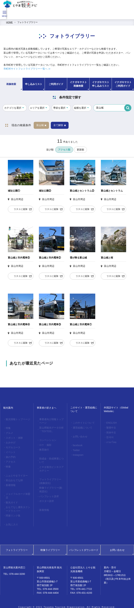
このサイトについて (83, 423)
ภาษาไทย (110, 441)
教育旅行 (43, 448)
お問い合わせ (79, 436)
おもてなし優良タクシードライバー (17, 504)
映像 (8, 464)
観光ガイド (11, 498)
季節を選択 (59, 107)
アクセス (10, 459)
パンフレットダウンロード (83, 544)
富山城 (41, 125)
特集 (8, 428)
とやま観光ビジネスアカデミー (50, 466)
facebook (77, 444)
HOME (9, 22)
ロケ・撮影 (44, 443)
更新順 (80, 149)
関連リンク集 (12, 510)
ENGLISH (111, 423)
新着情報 (10, 481)
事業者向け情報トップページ (50, 421)
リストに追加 (20, 209)
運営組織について (82, 427)
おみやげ (10, 441)
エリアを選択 (37, 107)
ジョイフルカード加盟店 (17, 492)
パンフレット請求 (48, 492)
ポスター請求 (46, 496)
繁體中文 (110, 427)
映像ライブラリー (50, 544)
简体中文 (110, 432)
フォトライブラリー (27, 22)
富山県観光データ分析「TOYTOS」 (50, 429)
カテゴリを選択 (12, 107)
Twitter (76, 449)
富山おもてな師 (13, 477)
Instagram (77, 453)
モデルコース (12, 446)
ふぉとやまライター (16, 472)
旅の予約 (10, 455)
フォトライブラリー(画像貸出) (50, 478)
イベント (10, 450)
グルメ (9, 432)
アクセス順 (64, 149)
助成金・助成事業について (50, 458)
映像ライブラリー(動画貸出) (50, 485)
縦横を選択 (80, 107)
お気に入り (11, 519)
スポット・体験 (13, 437)
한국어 (109, 436)
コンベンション (47, 439)
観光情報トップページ (17, 419)
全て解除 (59, 125)
